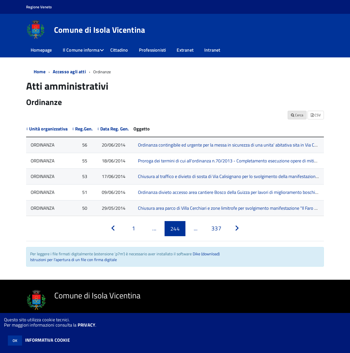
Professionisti (152, 50)
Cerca (297, 115)
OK (15, 340)
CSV (316, 115)
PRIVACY (86, 325)
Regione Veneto (39, 7)
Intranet (212, 50)
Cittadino (119, 50)
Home (39, 71)
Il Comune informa (81, 50)
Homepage (41, 50)
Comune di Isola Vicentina (99, 30)
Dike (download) (206, 254)
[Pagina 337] (216, 228)
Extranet (185, 50)
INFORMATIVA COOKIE (47, 340)
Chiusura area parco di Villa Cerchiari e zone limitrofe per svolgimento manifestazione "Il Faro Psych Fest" (237, 208)
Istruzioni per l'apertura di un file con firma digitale (73, 260)
